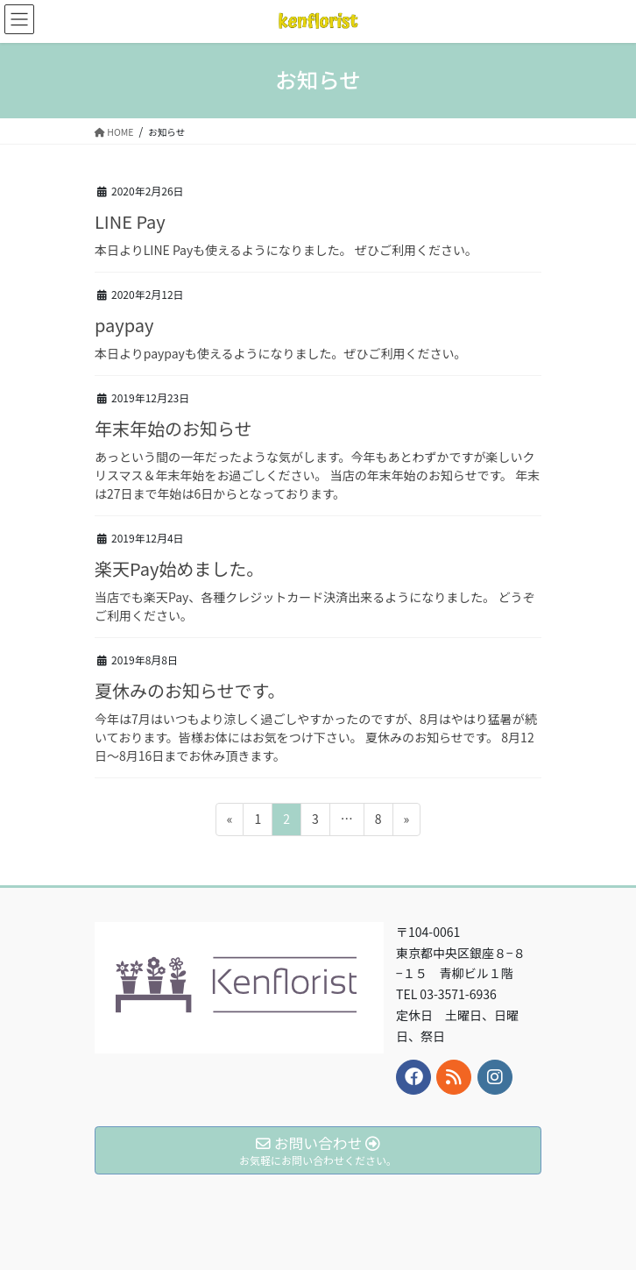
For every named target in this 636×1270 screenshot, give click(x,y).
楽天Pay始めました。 (179, 568)
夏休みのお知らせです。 (190, 690)
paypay (124, 324)
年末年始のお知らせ (173, 428)
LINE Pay (130, 221)
